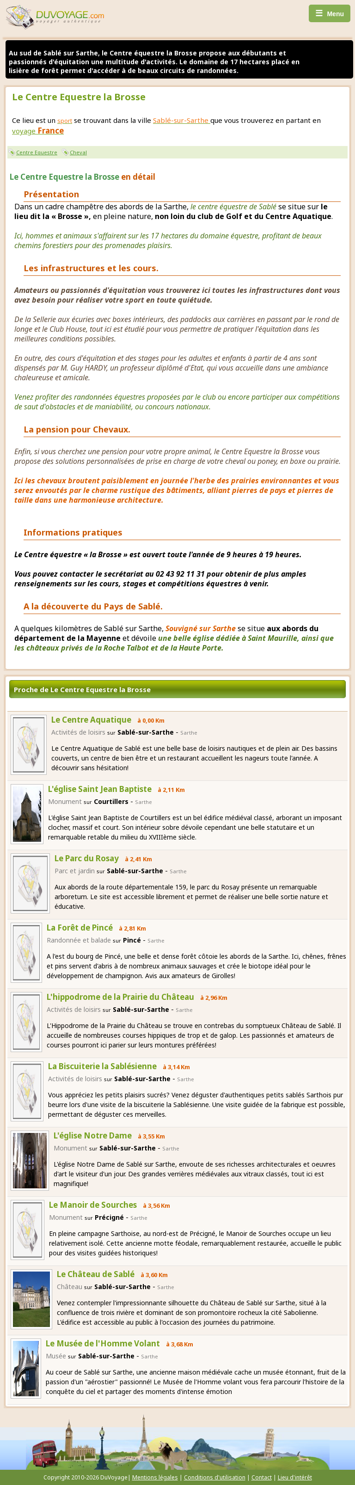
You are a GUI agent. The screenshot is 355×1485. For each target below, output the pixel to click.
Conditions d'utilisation (214, 1477)
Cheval (78, 152)
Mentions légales (155, 1477)
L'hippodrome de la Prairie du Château (120, 997)
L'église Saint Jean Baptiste (100, 789)
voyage (38, 130)
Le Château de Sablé (96, 1274)
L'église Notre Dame (93, 1135)
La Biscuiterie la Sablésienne (102, 1066)
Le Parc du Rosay (87, 858)
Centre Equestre (36, 152)
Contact (261, 1477)
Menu (329, 13)
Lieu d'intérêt (295, 1477)
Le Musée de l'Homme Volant (103, 1343)
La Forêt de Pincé (80, 927)
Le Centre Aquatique (91, 719)
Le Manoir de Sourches (93, 1204)
